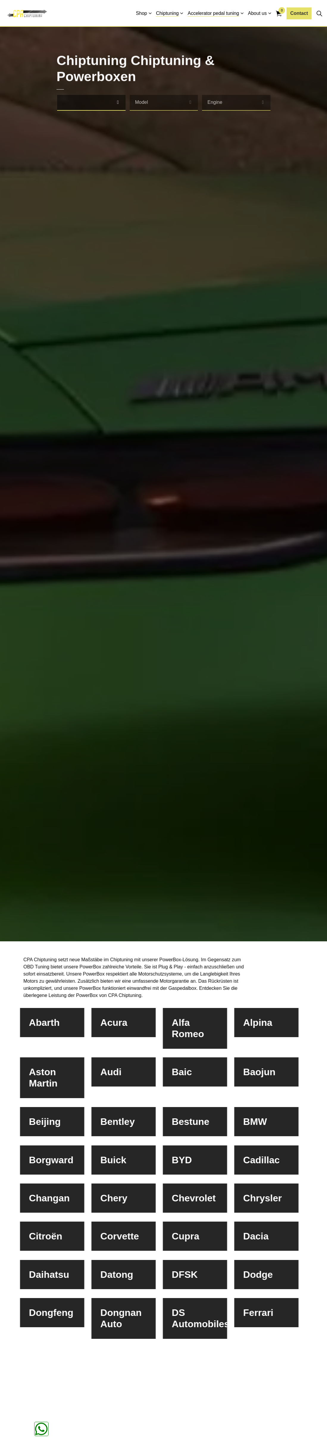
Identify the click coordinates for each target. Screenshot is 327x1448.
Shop (141, 13)
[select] (118, 102)
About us (257, 13)
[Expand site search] (319, 13)
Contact (299, 13)
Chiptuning (167, 13)
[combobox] (91, 103)
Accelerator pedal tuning (213, 13)
